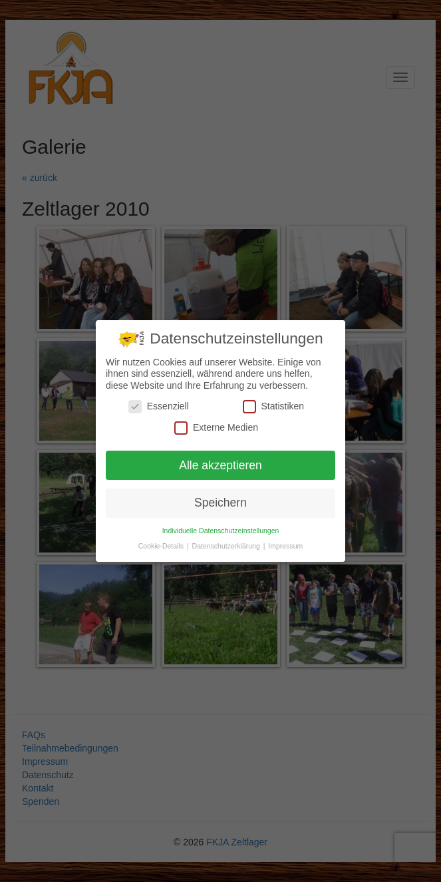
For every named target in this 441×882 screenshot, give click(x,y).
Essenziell (158, 406)
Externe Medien (216, 427)
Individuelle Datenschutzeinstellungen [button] (220, 531)
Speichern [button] (220, 502)
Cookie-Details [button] (162, 546)
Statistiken (274, 406)
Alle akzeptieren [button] (220, 465)
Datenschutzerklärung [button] (227, 546)
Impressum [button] (285, 546)
